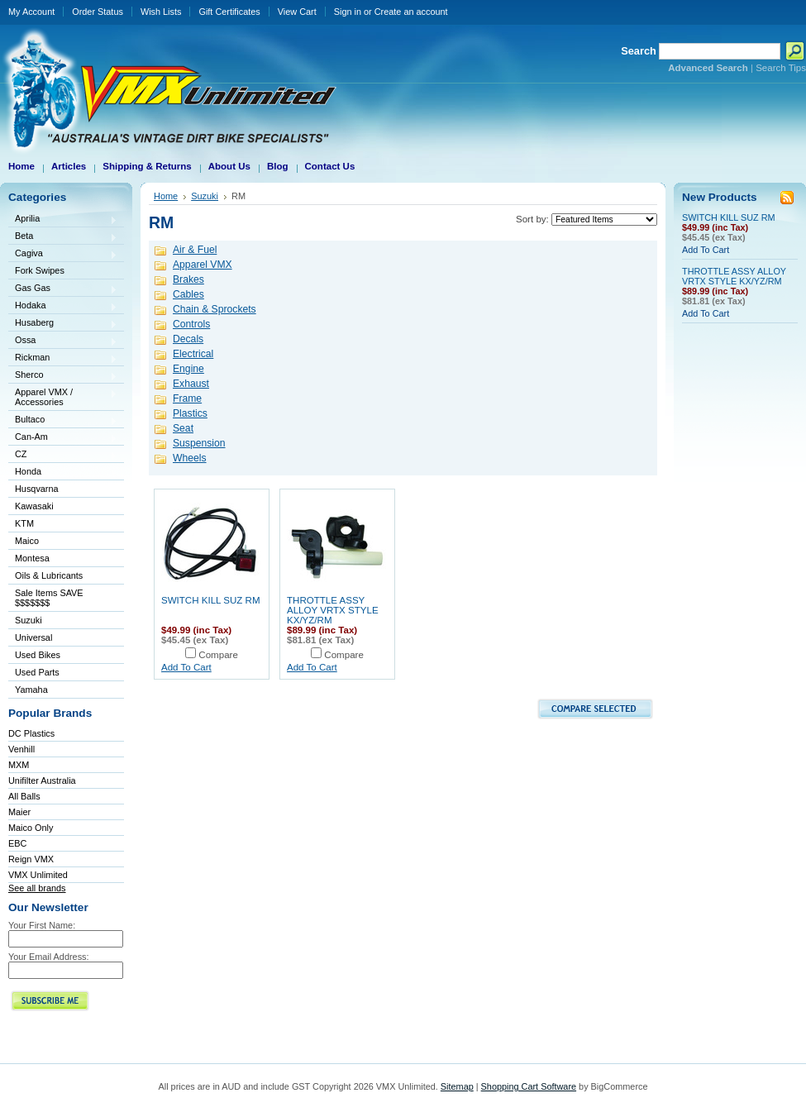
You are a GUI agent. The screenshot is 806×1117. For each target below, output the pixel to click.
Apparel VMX (202, 264)
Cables (188, 294)
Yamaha (62, 691)
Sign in (347, 12)
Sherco (62, 376)
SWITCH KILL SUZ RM (210, 600)
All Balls (24, 796)
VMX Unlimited (38, 875)
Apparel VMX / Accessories (62, 397)
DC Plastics (31, 733)
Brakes (188, 279)
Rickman (62, 358)
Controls (191, 324)
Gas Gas (62, 289)
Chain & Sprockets (214, 309)
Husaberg (62, 323)
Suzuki (62, 621)
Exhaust (191, 383)
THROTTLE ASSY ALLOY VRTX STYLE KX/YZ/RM (333, 610)
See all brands (37, 888)
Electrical (193, 354)
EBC (17, 843)
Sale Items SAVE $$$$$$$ (49, 598)
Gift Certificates (229, 12)
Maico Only (30, 828)
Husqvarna (62, 490)
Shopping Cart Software (528, 1086)
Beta (62, 237)
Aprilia (62, 219)
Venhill (21, 749)
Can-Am (62, 438)
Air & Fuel (195, 249)
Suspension (199, 443)
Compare (218, 655)
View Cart (297, 12)
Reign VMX (31, 859)
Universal (62, 638)
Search (638, 51)
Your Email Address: (48, 957)
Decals (188, 339)
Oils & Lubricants (49, 575)
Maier (19, 812)
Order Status (97, 12)
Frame (187, 398)
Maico (62, 542)
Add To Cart (186, 667)
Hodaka (62, 306)
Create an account (411, 12)
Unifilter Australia (42, 780)
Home (166, 196)
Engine (188, 369)
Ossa (62, 341)
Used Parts (37, 672)
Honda (62, 472)
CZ (62, 455)
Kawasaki (62, 507)
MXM (18, 765)
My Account (31, 12)
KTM (62, 524)
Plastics (190, 413)
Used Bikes (37, 655)
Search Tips (781, 68)
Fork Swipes (39, 270)
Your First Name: (41, 925)
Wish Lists (161, 12)
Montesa (62, 559)
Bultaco (62, 420)
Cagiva (62, 254)
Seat (183, 428)
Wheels (190, 458)
